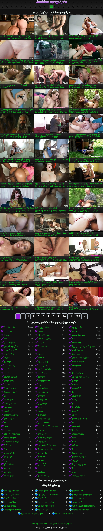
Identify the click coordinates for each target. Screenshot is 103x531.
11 (70, 316)
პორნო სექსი (10, 506)
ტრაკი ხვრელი (45, 438)
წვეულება (42, 453)
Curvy (74, 400)
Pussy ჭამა (9, 400)
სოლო (75, 384)
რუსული (42, 441)
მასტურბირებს (10, 377)
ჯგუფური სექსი (44, 419)
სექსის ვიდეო (78, 498)
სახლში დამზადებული (48, 426)
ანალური (42, 365)
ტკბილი (7, 362)
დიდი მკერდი (78, 335)
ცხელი (7, 358)
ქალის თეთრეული (80, 358)
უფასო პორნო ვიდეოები (32, 513)
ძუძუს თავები (10, 438)
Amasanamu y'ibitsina (64, 513)
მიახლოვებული (11, 415)
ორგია (75, 445)
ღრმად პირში (44, 369)
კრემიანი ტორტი (11, 441)
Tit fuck (41, 460)
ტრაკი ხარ (43, 388)
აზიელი (41, 377)
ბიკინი (7, 449)
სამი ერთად (9, 365)
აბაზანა (41, 472)
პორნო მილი (44, 498)
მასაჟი (75, 449)
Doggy (7, 335)
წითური (7, 384)
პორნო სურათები (12, 498)
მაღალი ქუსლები (12, 434)
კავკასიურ (42, 403)
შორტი (75, 415)
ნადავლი (42, 346)
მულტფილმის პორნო (48, 494)
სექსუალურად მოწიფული (83, 346)
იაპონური (76, 396)
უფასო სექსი (43, 510)
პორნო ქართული (46, 506)
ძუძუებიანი (77, 327)
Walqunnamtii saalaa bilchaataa (84, 506)
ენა (73, 403)
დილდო (8, 407)
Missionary (76, 343)
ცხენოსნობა (43, 335)
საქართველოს (79, 464)
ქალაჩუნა (42, 464)
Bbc (5, 396)
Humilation (76, 441)
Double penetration (46, 449)
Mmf (6, 426)
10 (64, 316)
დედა (40, 411)
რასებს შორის (10, 392)
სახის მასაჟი (77, 373)
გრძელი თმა (78, 434)
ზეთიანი (7, 430)
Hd (73, 339)
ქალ (6, 460)
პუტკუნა (75, 460)
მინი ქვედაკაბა (79, 476)
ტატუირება (77, 388)
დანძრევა (8, 411)
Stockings (42, 358)
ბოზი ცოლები (10, 403)
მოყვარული (43, 392)
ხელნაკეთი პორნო (80, 510)
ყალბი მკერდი (79, 457)
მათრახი (76, 407)
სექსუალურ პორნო (12, 510)
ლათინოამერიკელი (47, 445)
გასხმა (41, 354)
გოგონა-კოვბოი (11, 346)
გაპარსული (9, 343)
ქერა (6, 339)
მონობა (75, 411)
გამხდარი (42, 400)
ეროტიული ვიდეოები (82, 494)
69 (73, 422)
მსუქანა (75, 468)
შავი (40, 384)
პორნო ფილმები (51, 2)
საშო (40, 350)
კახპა (74, 369)
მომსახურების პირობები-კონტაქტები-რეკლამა (51, 523)
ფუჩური (41, 331)
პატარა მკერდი (45, 339)
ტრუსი (7, 373)
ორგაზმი (42, 415)
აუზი (74, 472)
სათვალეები (77, 453)
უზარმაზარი (9, 464)
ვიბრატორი (43, 422)
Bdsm (40, 407)
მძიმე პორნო (10, 502)
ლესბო (7, 369)
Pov (74, 392)
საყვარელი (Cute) (12, 350)
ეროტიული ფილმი (80, 419)
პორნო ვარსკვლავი (81, 377)
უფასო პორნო (78, 502)
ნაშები (41, 343)
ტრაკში (41, 457)
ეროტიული (9, 476)
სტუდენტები (9, 453)
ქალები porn (77, 491)
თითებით (76, 365)
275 (78, 316)
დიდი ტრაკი (43, 476)
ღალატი (8, 457)
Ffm (5, 422)
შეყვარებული (10, 388)
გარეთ (75, 381)
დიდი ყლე (9, 381)
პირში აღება (9, 327)
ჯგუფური (8, 468)
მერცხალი (43, 434)
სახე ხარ (76, 430)
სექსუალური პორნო (47, 491)
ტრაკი (75, 331)
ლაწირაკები (77, 350)
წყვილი (41, 396)
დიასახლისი (9, 419)
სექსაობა (8, 331)
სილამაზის (9, 354)
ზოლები (76, 354)
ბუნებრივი (42, 373)
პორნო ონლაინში (46, 502)
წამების (7, 445)
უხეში (40, 468)
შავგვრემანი (43, 327)
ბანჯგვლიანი (44, 381)
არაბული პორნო (11, 491)
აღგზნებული (43, 362)
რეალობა (76, 426)
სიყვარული (9, 472)
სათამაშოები (78, 362)
